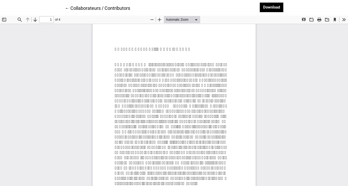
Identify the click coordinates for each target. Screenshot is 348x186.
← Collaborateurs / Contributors (97, 8)
